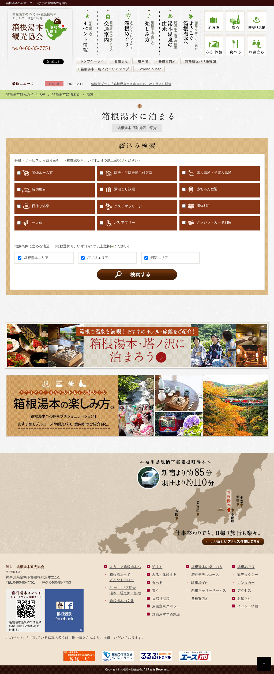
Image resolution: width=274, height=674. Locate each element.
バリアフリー (117, 222)
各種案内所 (200, 598)
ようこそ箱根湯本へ (125, 567)
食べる (235, 45)
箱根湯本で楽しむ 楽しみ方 (149, 32)
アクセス (244, 590)
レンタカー (246, 583)
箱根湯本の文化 (122, 601)
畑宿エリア (156, 258)
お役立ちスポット (166, 606)
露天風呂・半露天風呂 (206, 173)
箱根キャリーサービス (208, 590)
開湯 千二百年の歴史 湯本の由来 (169, 32)
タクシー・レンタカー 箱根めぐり (128, 32)
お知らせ (244, 598)
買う (235, 21)
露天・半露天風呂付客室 (126, 173)
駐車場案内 (200, 583)
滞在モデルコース (205, 575)
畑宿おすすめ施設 (166, 614)
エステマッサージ (121, 206)
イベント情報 (247, 606)
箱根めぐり (246, 567)
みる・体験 (213, 45)
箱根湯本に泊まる (66, 94)
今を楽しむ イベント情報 (87, 32)
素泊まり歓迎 (117, 189)
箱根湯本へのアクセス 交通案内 (107, 32)
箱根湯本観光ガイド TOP (25, 94)
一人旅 (29, 222)
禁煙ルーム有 (35, 173)
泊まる (213, 21)
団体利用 (196, 206)
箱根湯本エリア (33, 258)
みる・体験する (164, 575)
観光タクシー (247, 575)
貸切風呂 (31, 189)
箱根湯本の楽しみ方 (207, 567)
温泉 (256, 21)
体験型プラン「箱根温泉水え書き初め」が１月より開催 (131, 84)
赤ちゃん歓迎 (199, 189)
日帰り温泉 (33, 206)
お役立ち (256, 45)
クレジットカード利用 (206, 222)
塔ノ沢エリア (94, 258)
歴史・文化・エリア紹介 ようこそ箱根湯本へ (190, 32)
